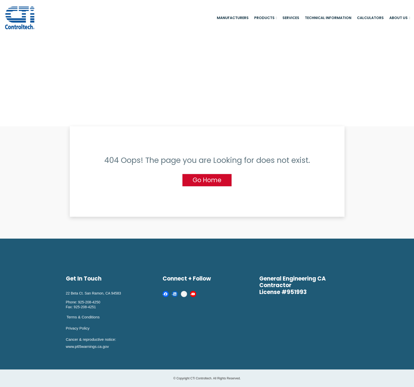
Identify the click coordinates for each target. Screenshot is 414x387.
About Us (398, 17)
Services (290, 17)
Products (264, 17)
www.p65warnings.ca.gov (87, 346)
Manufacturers (233, 17)
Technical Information (328, 17)
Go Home (207, 180)
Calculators (370, 17)
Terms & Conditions (83, 317)
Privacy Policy (78, 328)
